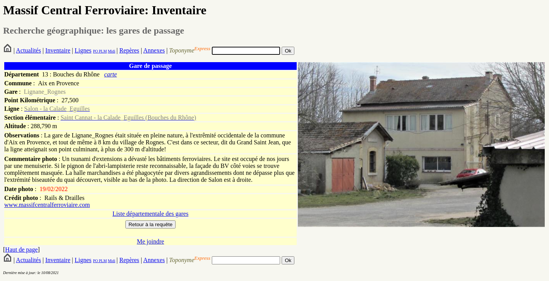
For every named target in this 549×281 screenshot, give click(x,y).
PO (95, 51)
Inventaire (57, 50)
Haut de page (21, 249)
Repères (129, 50)
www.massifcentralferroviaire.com (47, 204)
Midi (111, 51)
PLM (102, 51)
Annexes (154, 50)
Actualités (28, 50)
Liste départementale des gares (151, 213)
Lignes (82, 50)
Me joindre (150, 241)
